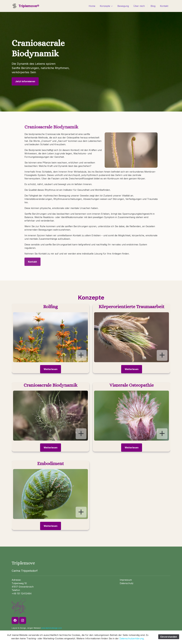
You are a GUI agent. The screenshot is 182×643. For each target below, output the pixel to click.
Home (92, 6)
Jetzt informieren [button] (25, 81)
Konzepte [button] (106, 5)
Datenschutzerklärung (131, 638)
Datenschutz (126, 583)
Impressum (126, 579)
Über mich (139, 6)
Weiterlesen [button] (50, 369)
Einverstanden (168, 636)
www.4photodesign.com (51, 628)
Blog (153, 6)
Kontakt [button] (32, 258)
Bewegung (123, 6)
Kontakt (164, 6)
